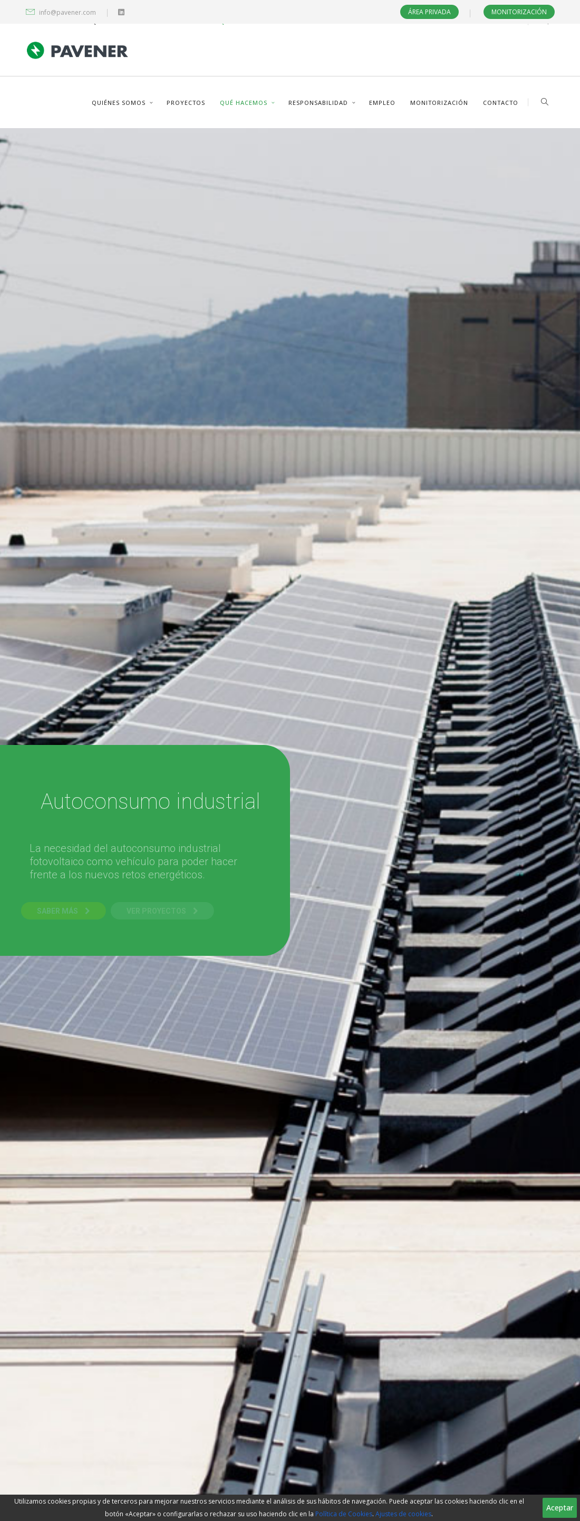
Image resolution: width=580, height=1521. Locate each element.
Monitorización (519, 11)
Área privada (429, 11)
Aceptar (559, 1508)
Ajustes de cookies (403, 1513)
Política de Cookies (343, 1513)
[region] (290, 1508)
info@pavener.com (67, 12)
